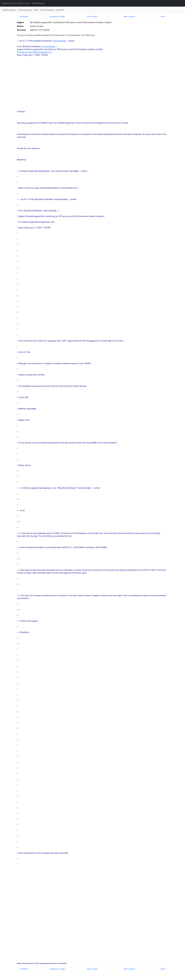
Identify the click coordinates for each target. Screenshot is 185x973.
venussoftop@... (60, 41)
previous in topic (57, 16)
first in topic (92, 16)
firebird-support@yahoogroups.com (36, 52)
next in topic (129, 16)
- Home (16, 3)
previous (24, 16)
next (162, 16)
